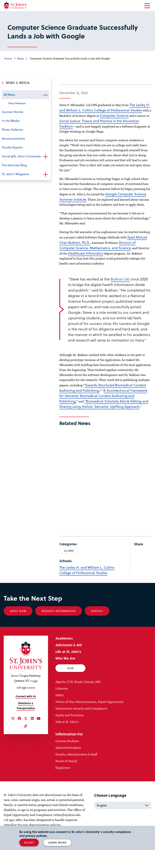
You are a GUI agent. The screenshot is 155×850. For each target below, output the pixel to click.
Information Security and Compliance (81, 708)
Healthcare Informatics (85, 253)
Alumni (69, 550)
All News (9, 94)
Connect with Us (26, 696)
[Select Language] (122, 805)
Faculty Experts (12, 147)
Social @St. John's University (21, 156)
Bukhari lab (120, 279)
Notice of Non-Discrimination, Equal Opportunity (89, 702)
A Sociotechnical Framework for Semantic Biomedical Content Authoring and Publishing (103, 396)
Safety (59, 695)
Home (8, 58)
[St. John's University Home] (15, 5)
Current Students (67, 741)
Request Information (59, 611)
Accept (29, 842)
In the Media (10, 120)
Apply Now (18, 611)
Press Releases (17, 103)
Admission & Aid (68, 644)
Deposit (97, 611)
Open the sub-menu (45, 95)
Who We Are (65, 658)
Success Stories (12, 112)
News (20, 58)
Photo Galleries (12, 129)
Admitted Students (68, 747)
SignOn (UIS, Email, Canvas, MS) (78, 682)
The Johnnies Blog (14, 165)
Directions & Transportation (26, 705)
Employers (62, 767)
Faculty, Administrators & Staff (76, 754)
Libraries (61, 688)
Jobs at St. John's (66, 722)
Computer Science (114, 115)
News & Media (17, 83)
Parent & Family (66, 761)
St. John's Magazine (15, 174)
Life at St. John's (68, 651)
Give (70, 668)
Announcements (13, 138)
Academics (64, 638)
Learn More (57, 842)
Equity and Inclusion (69, 715)
